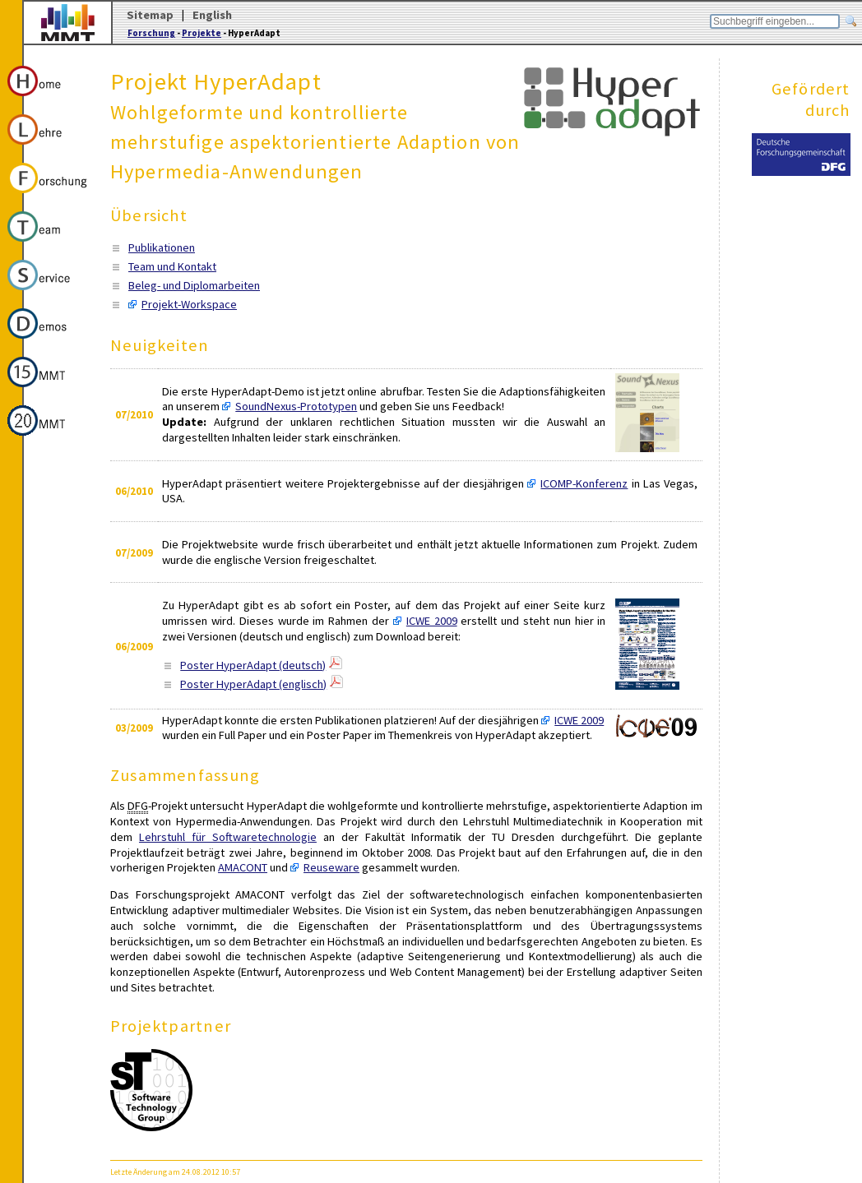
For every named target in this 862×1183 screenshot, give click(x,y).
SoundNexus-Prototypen (296, 406)
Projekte (201, 33)
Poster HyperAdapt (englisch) (253, 684)
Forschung (151, 33)
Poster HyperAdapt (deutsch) (253, 665)
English (212, 14)
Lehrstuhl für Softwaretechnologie (228, 836)
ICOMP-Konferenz (584, 483)
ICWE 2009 (431, 620)
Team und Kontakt (172, 266)
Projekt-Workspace (189, 304)
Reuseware (331, 867)
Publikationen (161, 247)
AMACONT (242, 867)
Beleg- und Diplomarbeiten (194, 285)
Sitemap (150, 14)
